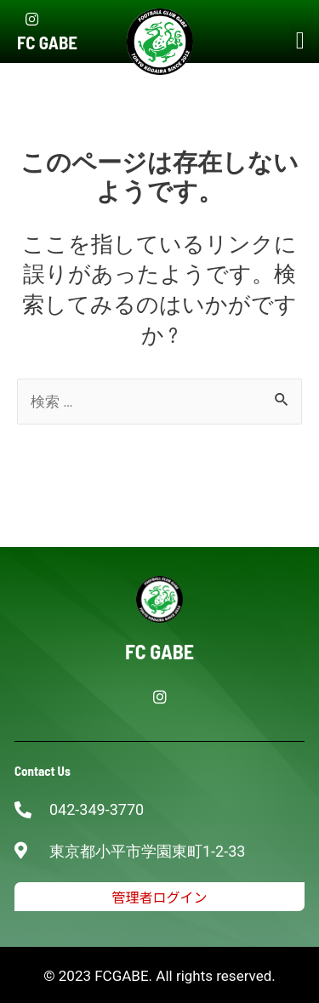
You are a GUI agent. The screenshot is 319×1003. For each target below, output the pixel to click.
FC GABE (47, 42)
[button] (300, 41)
